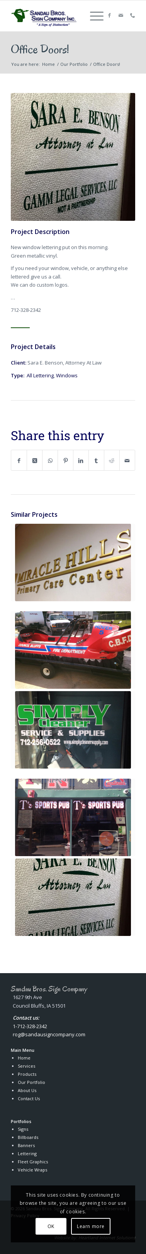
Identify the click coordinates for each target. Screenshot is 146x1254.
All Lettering (40, 375)
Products (27, 1074)
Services (26, 1066)
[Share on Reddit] (111, 460)
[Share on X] (34, 460)
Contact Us (29, 1098)
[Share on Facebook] (19, 460)
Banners (26, 1145)
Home (24, 1058)
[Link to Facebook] (109, 15)
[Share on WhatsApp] (50, 460)
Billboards (28, 1137)
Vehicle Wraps (32, 1170)
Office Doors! (40, 49)
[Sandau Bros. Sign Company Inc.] (44, 16)
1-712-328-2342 (30, 1026)
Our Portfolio (31, 1082)
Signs (23, 1129)
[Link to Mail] (121, 15)
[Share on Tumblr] (96, 460)
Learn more (91, 1226)
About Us (27, 1090)
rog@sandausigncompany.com (49, 1034)
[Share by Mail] (127, 460)
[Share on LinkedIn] (80, 460)
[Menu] (93, 15)
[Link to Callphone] (132, 15)
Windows (67, 375)
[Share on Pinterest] (65, 460)
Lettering (27, 1153)
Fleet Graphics (33, 1162)
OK (51, 1226)
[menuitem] (93, 15)
